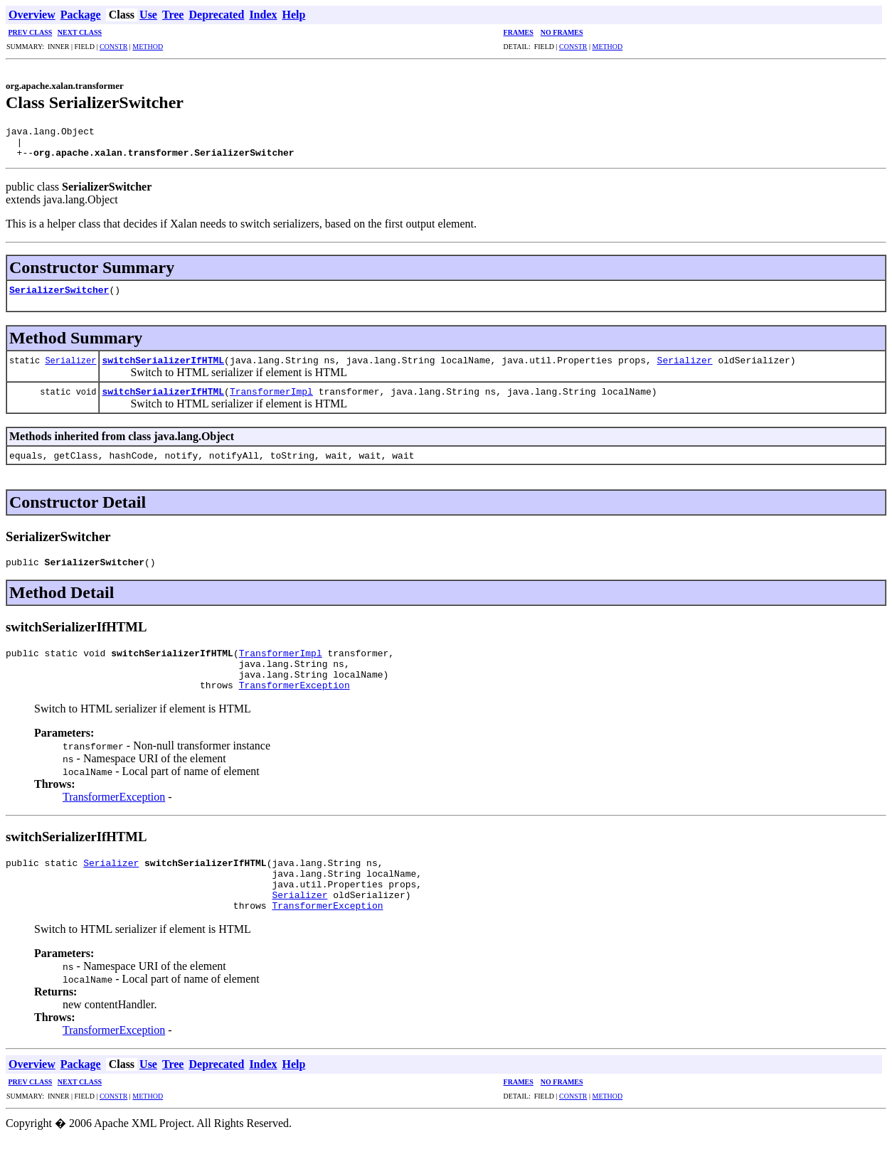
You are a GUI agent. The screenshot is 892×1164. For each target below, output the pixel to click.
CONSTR (113, 46)
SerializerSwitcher (59, 295)
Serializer (70, 367)
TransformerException (294, 701)
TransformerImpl (271, 397)
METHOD (147, 46)
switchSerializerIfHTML (163, 366)
